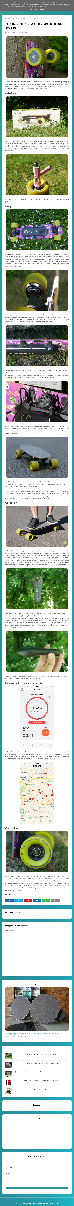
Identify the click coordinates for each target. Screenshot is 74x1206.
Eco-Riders (30, 888)
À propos (30, 1200)
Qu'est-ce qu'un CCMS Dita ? (41, 1089)
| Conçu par (39, 1203)
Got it (42, 9)
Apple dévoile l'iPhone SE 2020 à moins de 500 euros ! (41, 1081)
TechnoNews (30, 1203)
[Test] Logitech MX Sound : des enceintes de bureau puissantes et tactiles (32, 1035)
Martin (8, 32)
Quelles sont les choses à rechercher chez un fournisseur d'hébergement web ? (41, 1072)
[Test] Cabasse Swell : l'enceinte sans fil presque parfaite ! (41, 1063)
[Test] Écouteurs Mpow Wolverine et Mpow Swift (41, 1054)
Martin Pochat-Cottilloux (51, 1203)
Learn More (34, 9)
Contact (51, 1200)
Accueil (7, 18)
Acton (12, 18)
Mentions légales (41, 1200)
